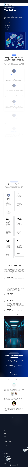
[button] (24, 4)
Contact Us (19, 365)
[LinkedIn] (13, 465)
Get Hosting (7, 22)
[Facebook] (10, 465)
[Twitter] (15, 465)
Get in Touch (15, 22)
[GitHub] (17, 465)
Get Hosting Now (9, 365)
